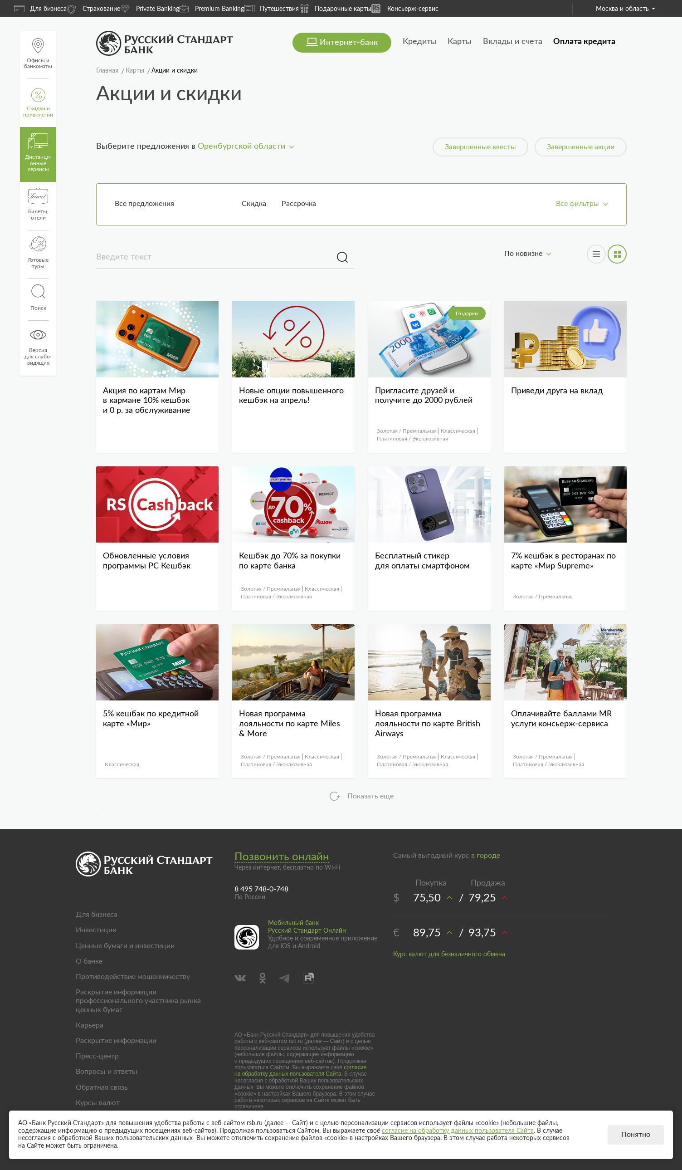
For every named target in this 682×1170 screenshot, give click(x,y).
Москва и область (625, 9)
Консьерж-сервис (404, 8)
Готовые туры (38, 252)
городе (488, 855)
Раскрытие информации (116, 1040)
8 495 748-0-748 (261, 889)
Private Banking (149, 8)
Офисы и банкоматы (38, 53)
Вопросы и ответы (106, 1071)
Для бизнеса (40, 8)
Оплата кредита (584, 42)
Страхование (93, 8)
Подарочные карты (335, 8)
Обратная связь (102, 1087)
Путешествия (271, 8)
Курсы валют (98, 1102)
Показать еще (370, 796)
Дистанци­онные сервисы (38, 152)
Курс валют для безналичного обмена (449, 954)
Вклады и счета (512, 42)
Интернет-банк (349, 43)
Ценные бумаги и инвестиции (125, 946)
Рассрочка (299, 203)
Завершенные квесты (480, 147)
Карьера (89, 1025)
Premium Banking (211, 8)
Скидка (254, 203)
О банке (89, 961)
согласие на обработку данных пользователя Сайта (300, 1070)
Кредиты (420, 42)
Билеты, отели (38, 204)
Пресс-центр (97, 1056)
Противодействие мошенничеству (133, 976)
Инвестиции (96, 930)
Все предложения (144, 203)
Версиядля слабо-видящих (38, 346)
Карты (460, 42)
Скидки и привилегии (38, 102)
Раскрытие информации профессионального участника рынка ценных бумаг (138, 1001)
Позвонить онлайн (281, 857)
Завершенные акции (580, 147)
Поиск (38, 297)
